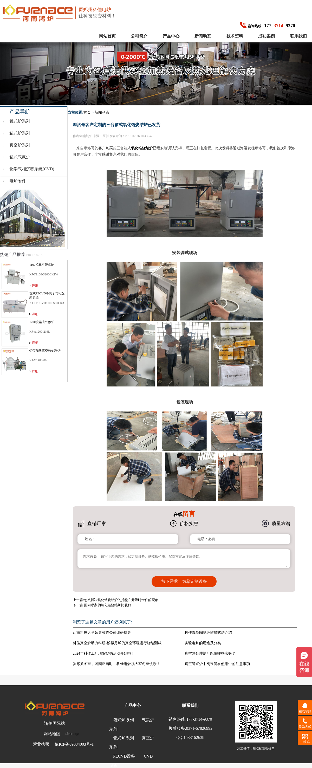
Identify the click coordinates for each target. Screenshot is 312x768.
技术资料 (234, 36)
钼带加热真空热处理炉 (45, 350)
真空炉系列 (19, 145)
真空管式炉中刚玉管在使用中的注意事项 (217, 663)
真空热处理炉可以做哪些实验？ (210, 653)
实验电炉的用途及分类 (203, 642)
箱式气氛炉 (19, 157)
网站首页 (107, 36)
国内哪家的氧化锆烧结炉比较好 (107, 604)
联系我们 (298, 36)
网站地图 (52, 733)
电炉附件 (17, 181)
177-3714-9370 (199, 719)
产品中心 (171, 36)
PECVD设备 (124, 755)
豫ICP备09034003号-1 (74, 743)
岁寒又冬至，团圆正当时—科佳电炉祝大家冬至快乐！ (116, 663)
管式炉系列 (19, 121)
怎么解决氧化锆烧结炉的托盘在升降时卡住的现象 (121, 599)
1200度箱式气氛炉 (41, 322)
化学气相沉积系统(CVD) (31, 169)
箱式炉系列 (19, 133)
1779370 (267, 25)
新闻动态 (202, 36)
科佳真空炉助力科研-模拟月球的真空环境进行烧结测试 (117, 642)
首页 (87, 112)
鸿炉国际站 (54, 723)
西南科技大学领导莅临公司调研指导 (102, 632)
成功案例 (266, 36)
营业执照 (41, 743)
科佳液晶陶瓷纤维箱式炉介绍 (208, 632)
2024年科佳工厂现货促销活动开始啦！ (104, 653)
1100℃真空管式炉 (41, 265)
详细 (35, 285)
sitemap (72, 733)
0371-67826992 (199, 728)
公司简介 (139, 36)
